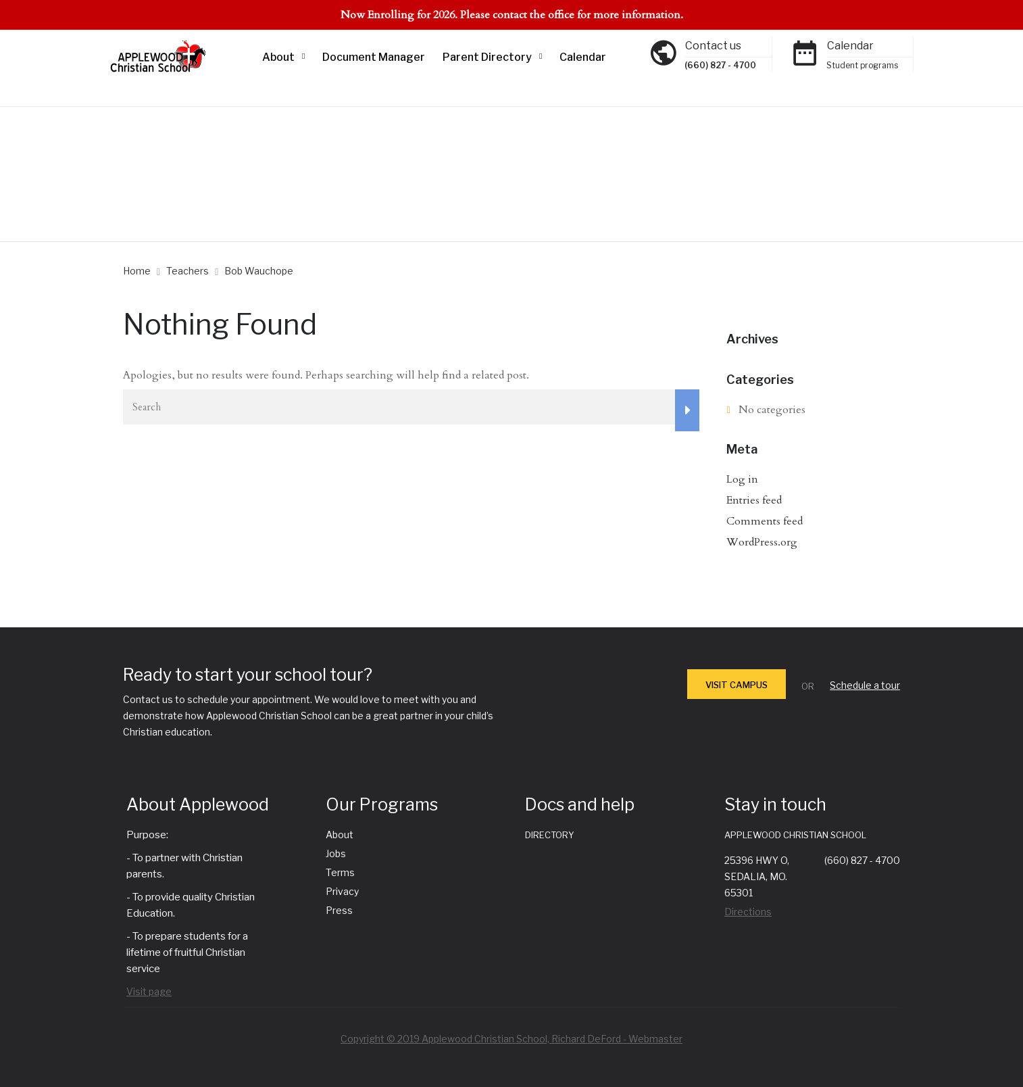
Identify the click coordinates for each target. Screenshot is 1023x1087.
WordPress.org (761, 542)
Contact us (713, 45)
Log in (742, 479)
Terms (340, 872)
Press (339, 910)
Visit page (149, 991)
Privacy (342, 891)
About (278, 57)
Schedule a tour (865, 685)
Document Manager (373, 57)
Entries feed (754, 500)
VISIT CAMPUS (736, 684)
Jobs (336, 853)
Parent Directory (487, 57)
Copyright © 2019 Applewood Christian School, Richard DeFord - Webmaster (511, 1038)
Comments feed (764, 521)
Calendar (582, 57)
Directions (748, 911)
